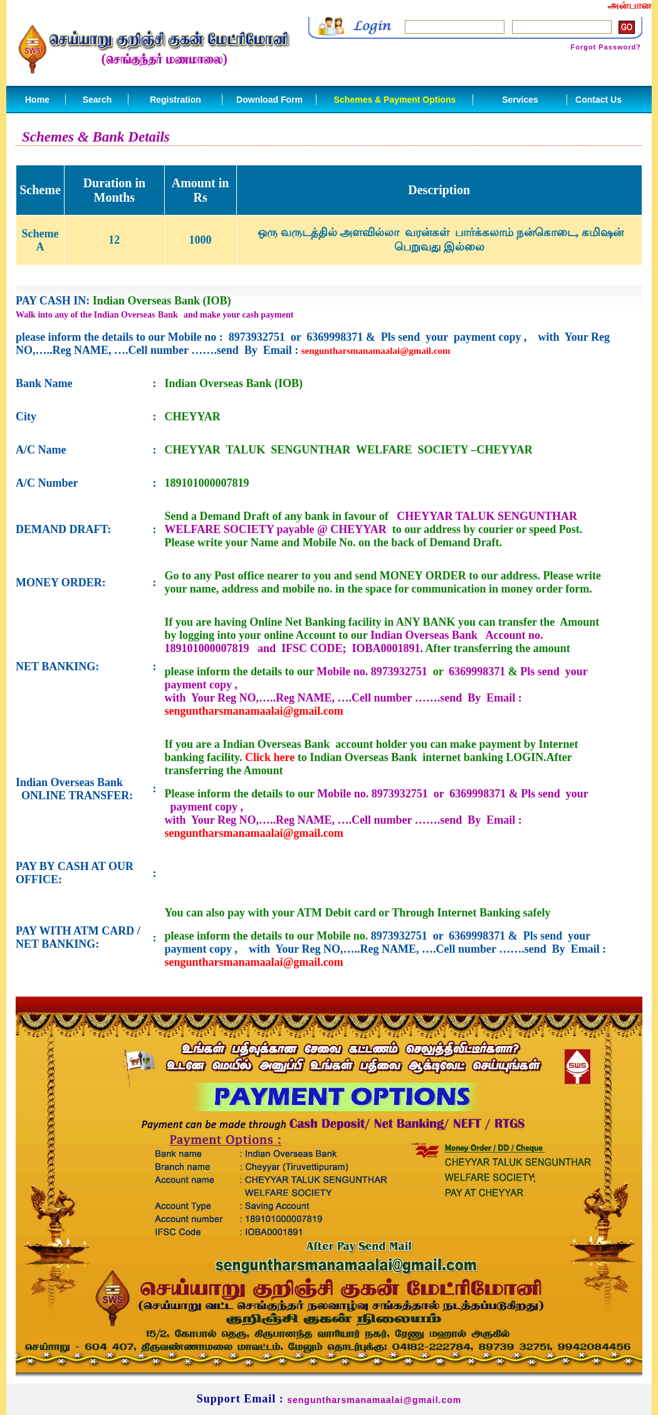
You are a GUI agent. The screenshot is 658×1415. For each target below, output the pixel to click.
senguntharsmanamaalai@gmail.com (376, 351)
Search (97, 100)
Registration (175, 100)
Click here (270, 757)
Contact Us (598, 100)
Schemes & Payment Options (395, 100)
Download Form (269, 100)
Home (37, 100)
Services (520, 100)
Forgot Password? (605, 47)
